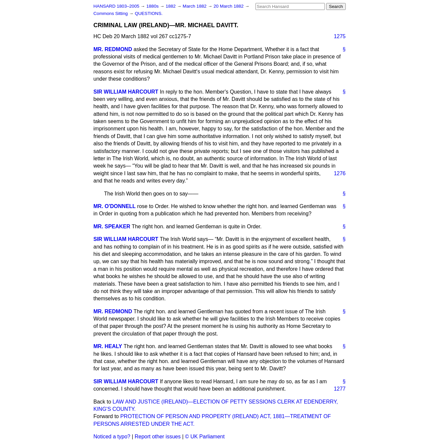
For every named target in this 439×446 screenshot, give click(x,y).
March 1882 (195, 6)
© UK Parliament (205, 436)
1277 (340, 389)
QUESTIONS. (149, 13)
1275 (340, 36)
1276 (340, 173)
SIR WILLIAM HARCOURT (126, 92)
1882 (171, 6)
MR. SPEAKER (112, 226)
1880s (153, 6)
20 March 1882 (229, 6)
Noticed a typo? (112, 436)
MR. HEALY (108, 346)
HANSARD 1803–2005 (116, 6)
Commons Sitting (111, 13)
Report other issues (158, 436)
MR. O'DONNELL (115, 206)
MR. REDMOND (113, 49)
